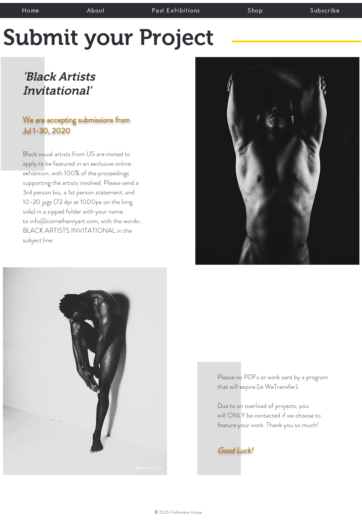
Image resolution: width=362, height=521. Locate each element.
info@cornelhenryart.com (64, 221)
